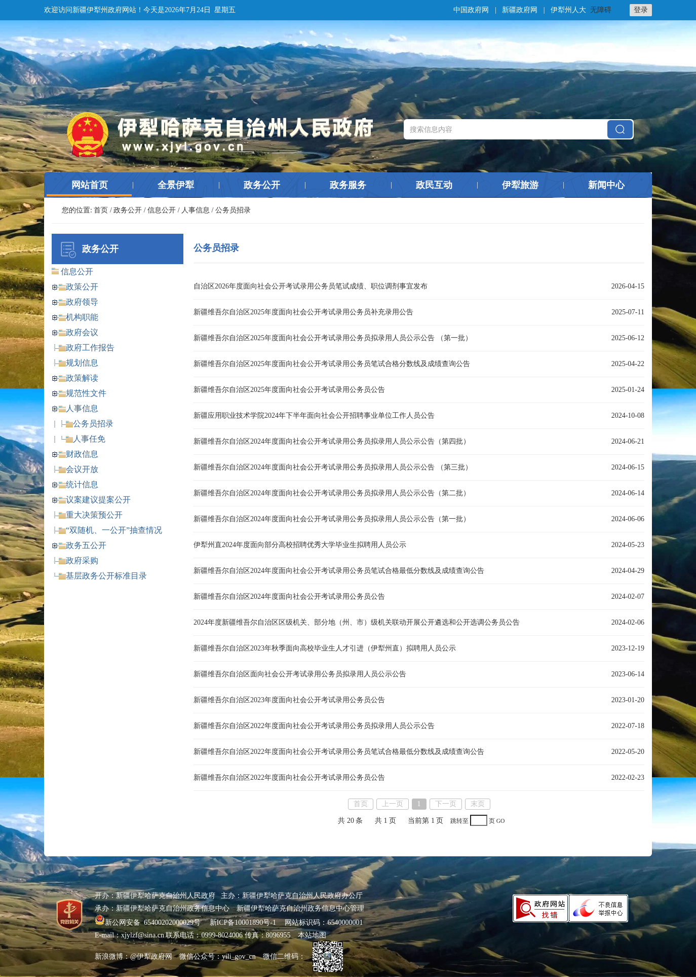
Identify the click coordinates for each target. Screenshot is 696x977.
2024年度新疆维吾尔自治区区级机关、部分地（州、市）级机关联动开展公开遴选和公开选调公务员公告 (357, 622)
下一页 (445, 804)
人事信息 (195, 210)
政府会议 (82, 332)
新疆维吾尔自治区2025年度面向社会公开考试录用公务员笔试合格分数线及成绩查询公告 (332, 364)
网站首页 (89, 185)
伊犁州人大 (568, 10)
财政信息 (82, 454)
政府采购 (82, 560)
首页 (101, 210)
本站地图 (312, 935)
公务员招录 (93, 423)
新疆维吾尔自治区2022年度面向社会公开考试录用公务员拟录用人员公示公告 (314, 726)
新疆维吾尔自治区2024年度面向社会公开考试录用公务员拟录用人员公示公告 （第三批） (333, 467)
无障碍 (600, 10)
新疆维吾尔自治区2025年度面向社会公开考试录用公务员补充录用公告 (303, 312)
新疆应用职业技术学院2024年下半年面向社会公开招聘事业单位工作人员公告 (314, 415)
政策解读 (82, 378)
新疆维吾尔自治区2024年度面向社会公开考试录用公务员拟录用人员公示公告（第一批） (332, 519)
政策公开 (82, 286)
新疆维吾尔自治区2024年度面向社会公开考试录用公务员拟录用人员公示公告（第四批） (332, 441)
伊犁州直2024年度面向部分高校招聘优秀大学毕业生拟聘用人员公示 (300, 545)
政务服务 (348, 185)
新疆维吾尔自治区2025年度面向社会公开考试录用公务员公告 (289, 389)
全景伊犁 (176, 185)
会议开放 (82, 469)
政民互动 (434, 185)
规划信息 (82, 362)
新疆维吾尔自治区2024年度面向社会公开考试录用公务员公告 (289, 596)
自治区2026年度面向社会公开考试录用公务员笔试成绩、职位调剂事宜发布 (311, 286)
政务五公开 (86, 545)
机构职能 (82, 317)
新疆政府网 (519, 10)
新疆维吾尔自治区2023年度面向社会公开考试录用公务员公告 (289, 700)
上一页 (392, 804)
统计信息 (82, 484)
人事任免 (89, 439)
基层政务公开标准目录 (106, 575)
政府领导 (82, 302)
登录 (641, 10)
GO (500, 821)
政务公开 (262, 185)
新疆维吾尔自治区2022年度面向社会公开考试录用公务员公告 (289, 777)
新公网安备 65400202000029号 (149, 922)
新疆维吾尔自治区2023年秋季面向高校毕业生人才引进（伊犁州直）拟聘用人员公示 (325, 648)
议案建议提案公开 (98, 499)
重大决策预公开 (94, 515)
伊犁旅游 (520, 185)
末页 (478, 804)
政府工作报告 (90, 347)
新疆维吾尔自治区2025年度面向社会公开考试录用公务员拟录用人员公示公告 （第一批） (333, 338)
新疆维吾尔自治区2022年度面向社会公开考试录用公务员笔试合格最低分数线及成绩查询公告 (339, 751)
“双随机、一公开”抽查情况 (114, 530)
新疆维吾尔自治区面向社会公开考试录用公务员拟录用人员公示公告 (300, 674)
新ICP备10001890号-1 (243, 922)
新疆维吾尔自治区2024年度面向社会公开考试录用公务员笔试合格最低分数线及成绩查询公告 (339, 570)
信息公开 (161, 210)
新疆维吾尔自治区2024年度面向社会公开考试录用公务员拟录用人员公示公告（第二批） (332, 493)
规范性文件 (86, 393)
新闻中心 (606, 185)
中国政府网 (471, 10)
